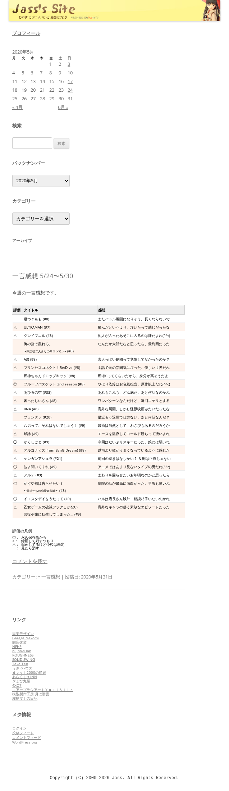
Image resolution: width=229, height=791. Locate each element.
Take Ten (20, 663)
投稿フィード (23, 732)
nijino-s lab (21, 650)
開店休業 (19, 642)
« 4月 (17, 107)
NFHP (17, 646)
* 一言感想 (49, 576)
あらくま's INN (24, 676)
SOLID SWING (23, 659)
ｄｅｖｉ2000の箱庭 (29, 672)
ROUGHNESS (22, 655)
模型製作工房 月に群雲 (30, 693)
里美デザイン (23, 633)
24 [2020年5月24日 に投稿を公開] (70, 90)
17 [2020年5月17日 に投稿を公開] (70, 81)
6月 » (63, 107)
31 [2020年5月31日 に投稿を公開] (70, 98)
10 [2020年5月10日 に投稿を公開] (70, 72)
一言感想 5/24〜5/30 (42, 275)
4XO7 (17, 685)
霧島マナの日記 (24, 698)
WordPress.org (24, 742)
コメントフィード (26, 737)
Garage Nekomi (25, 637)
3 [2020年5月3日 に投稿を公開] (69, 64)
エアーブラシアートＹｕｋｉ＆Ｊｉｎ (42, 689)
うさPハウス (22, 668)
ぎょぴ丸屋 (21, 680)
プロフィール (26, 33)
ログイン (19, 728)
